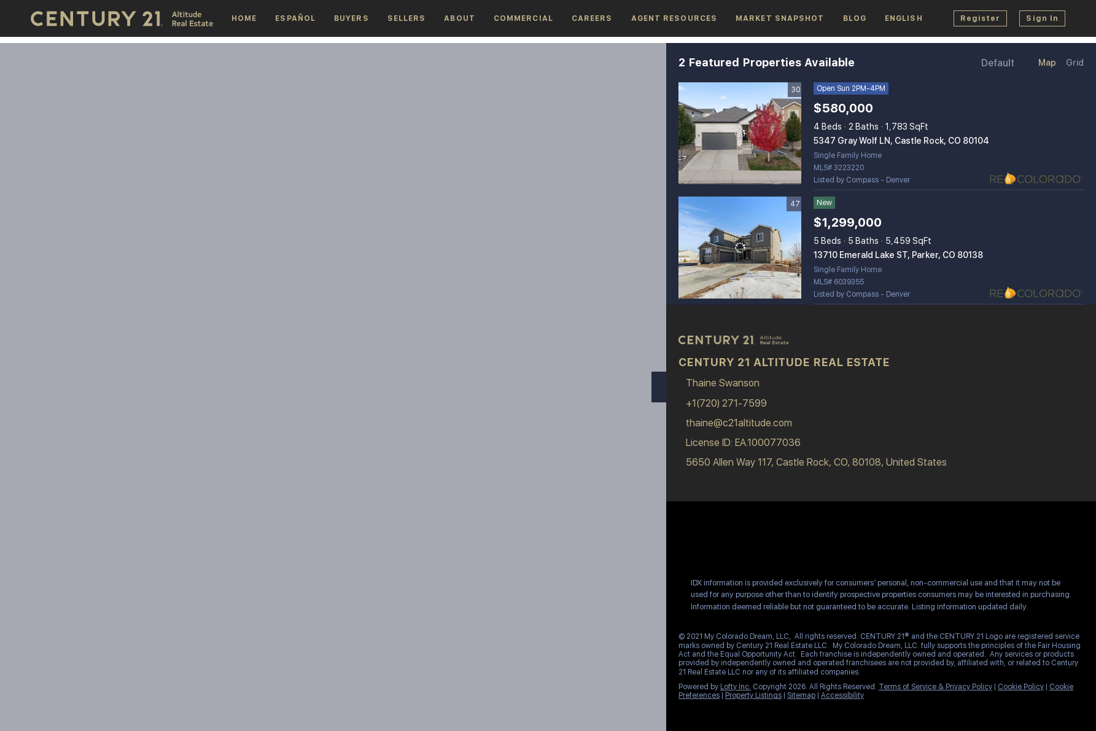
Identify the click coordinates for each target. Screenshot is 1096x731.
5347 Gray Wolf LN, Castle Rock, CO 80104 (901, 141)
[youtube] (757, 541)
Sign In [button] (1042, 18)
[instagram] (733, 541)
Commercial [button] (523, 18)
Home (244, 18)
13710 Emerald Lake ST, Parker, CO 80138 (898, 255)
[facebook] (684, 541)
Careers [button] (592, 18)
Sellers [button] (406, 18)
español (295, 18)
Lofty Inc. (735, 686)
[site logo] (739, 346)
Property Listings (753, 695)
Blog (854, 18)
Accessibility (842, 695)
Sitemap (801, 695)
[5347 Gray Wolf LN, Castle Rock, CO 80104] (739, 133)
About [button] (459, 18)
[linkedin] (708, 541)
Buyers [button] (351, 18)
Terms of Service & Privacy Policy (935, 686)
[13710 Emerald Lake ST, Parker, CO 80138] (739, 248)
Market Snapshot (780, 18)
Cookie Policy (1021, 686)
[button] (904, 18)
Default (997, 63)
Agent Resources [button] (674, 18)
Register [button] (980, 18)
